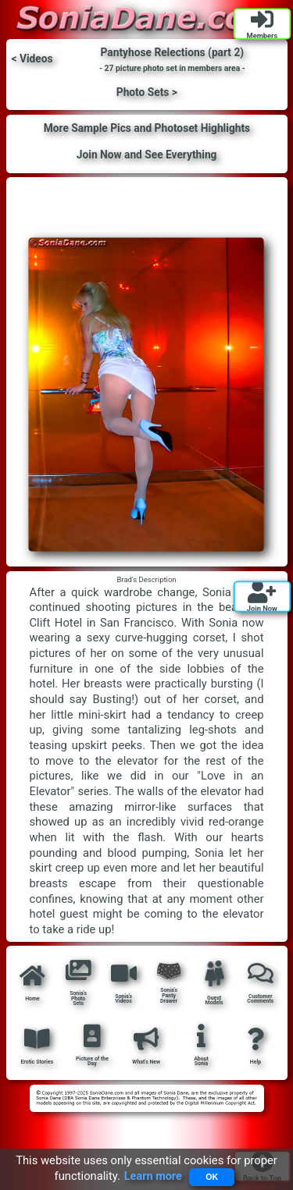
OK (211, 1176)
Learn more (152, 1177)
